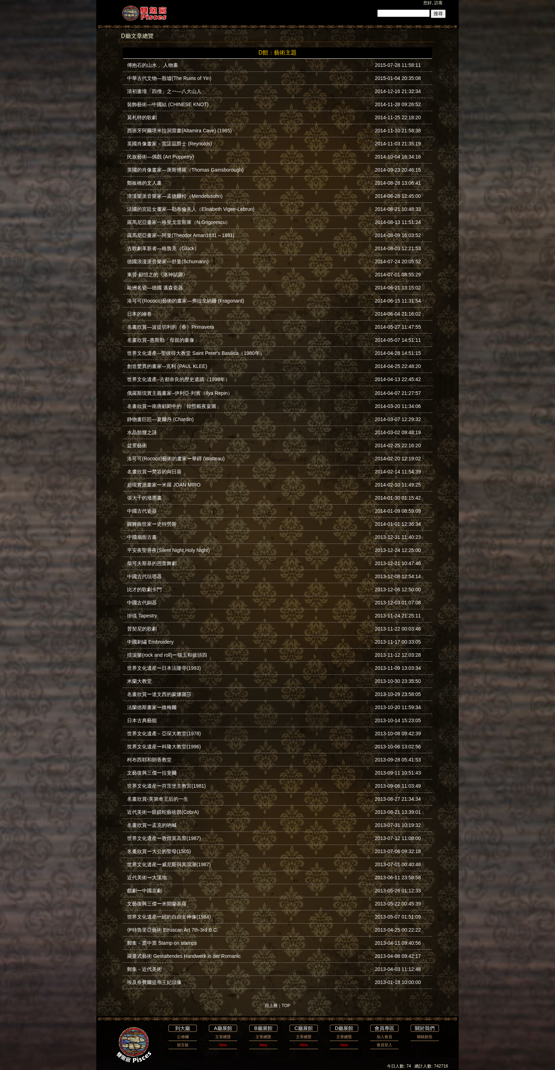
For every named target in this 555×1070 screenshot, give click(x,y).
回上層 (271, 1005)
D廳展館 (344, 1028)
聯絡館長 (425, 1037)
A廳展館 (223, 1028)
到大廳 (182, 1028)
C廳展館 (303, 1028)
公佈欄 (183, 1037)
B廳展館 (263, 1028)
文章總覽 (223, 1037)
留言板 (183, 1045)
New (223, 1045)
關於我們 (425, 1028)
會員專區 (384, 1028)
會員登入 (384, 1045)
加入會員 (384, 1037)
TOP (286, 1005)
